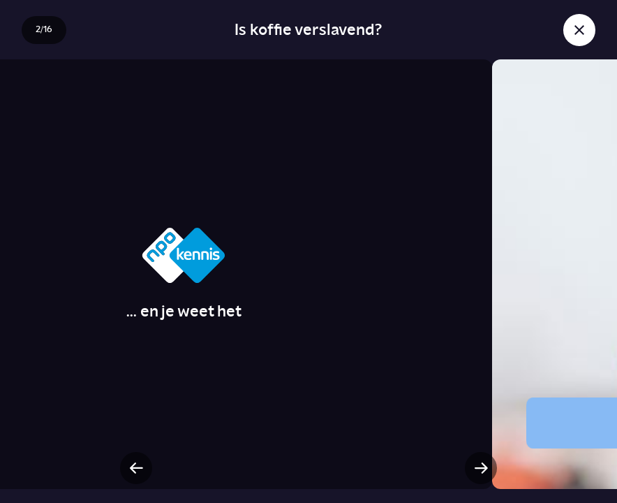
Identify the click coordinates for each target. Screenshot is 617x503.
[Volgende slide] (481, 468)
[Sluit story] (579, 30)
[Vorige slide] (136, 468)
